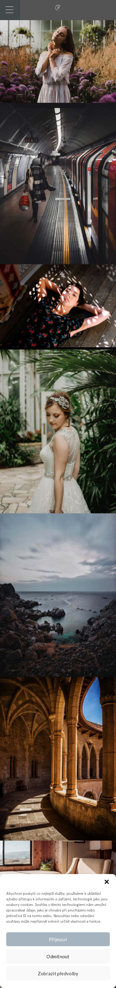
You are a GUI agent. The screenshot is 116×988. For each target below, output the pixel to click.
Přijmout (58, 939)
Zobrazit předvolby (58, 973)
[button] (107, 882)
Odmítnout (57, 956)
